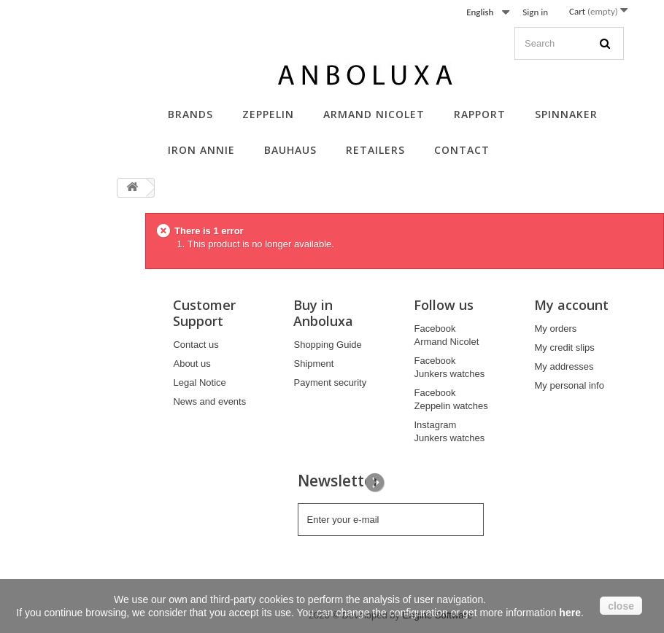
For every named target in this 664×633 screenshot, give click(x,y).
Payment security (329, 382)
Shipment (313, 363)
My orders (555, 328)
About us (191, 363)
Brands (190, 114)
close (621, 606)
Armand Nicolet (374, 114)
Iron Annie (201, 150)
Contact (462, 150)
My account (571, 305)
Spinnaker (566, 114)
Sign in (535, 12)
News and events (209, 401)
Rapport (480, 114)
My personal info (568, 385)
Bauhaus (290, 150)
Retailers (375, 150)
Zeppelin (268, 114)
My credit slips (564, 347)
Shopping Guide (327, 344)
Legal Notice (199, 382)
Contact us (195, 344)
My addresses (563, 366)
